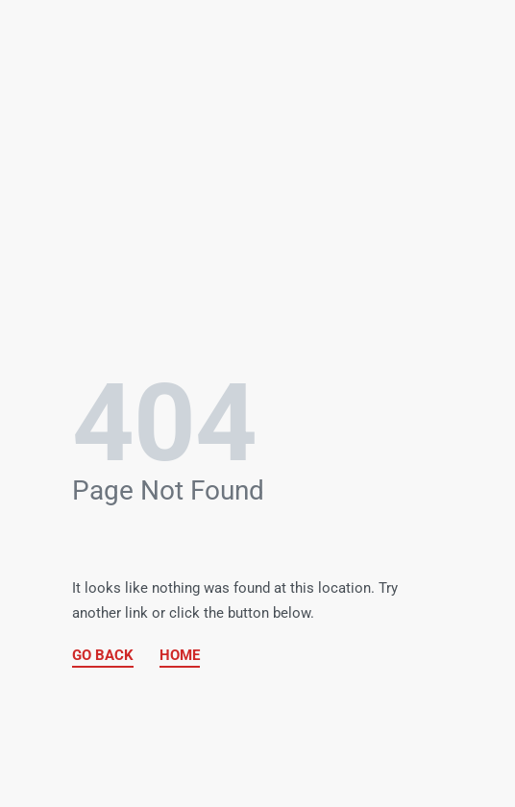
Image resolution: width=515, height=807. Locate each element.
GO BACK (103, 655)
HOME (179, 655)
